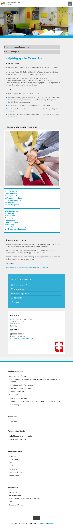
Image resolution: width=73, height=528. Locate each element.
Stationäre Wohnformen (17, 376)
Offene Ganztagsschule (12, 52)
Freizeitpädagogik (15, 405)
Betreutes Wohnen (15, 395)
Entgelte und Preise (21, 285)
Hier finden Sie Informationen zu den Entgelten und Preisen (27, 268)
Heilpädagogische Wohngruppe (21, 385)
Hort (10, 462)
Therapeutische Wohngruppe (21, 388)
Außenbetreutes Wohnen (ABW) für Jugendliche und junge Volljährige (35, 401)
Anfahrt (14, 326)
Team (11, 466)
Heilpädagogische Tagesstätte (16, 47)
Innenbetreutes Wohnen (19, 398)
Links (15, 302)
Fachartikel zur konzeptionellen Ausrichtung (24, 498)
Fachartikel (17, 297)
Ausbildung (17, 289)
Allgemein (12, 456)
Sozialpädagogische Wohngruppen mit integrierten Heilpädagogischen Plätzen (35, 380)
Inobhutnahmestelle (17, 391)
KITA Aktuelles (14, 475)
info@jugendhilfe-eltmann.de (22, 338)
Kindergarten (13, 459)
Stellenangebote (20, 293)
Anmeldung (13, 469)
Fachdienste (13, 422)
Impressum (43, 523)
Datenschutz (53, 523)
